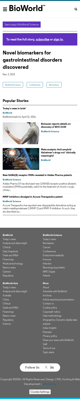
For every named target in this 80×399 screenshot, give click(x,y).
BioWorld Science (13, 84)
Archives (47, 295)
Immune (47, 259)
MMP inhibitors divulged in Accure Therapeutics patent (33, 196)
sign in (58, 39)
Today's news (9, 239)
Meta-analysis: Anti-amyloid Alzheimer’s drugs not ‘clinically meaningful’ (58, 152)
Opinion (7, 271)
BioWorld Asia (10, 283)
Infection (47, 263)
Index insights (49, 327)
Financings (8, 259)
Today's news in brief (14, 108)
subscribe (42, 39)
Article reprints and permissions (58, 299)
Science (7, 323)
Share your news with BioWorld (58, 340)
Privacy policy (50, 336)
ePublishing (49, 384)
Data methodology (52, 315)
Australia (7, 295)
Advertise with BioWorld (55, 291)
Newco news (9, 267)
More (46, 283)
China (6, 299)
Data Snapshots (10, 251)
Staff (45, 344)
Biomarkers (54, 84)
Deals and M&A (10, 255)
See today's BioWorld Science (21, 24)
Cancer (46, 247)
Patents (46, 275)
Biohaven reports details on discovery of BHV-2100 (56, 125)
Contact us (48, 303)
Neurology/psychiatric (54, 267)
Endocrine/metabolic (53, 255)
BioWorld (7, 112)
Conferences (34, 84)
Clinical (6, 247)
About (46, 287)
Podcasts (47, 332)
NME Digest (49, 271)
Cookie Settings (40, 391)
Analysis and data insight (15, 243)
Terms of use (49, 348)
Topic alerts (48, 352)
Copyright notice (51, 311)
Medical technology (13, 263)
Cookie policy (50, 307)
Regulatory (8, 275)
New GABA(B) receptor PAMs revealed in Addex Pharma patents (37, 175)
